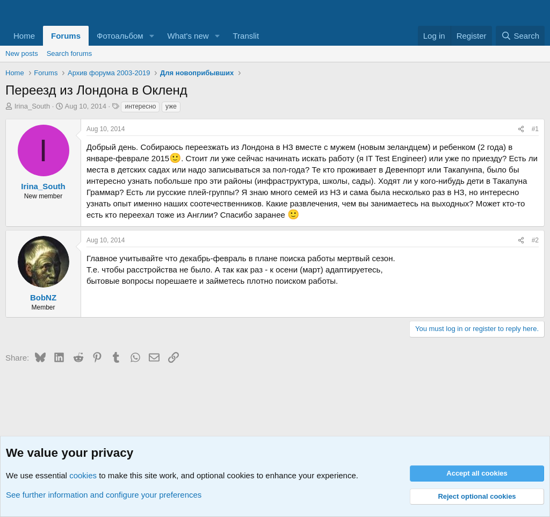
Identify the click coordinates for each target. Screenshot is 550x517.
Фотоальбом (120, 35)
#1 (535, 129)
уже (171, 106)
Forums (66, 35)
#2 (535, 240)
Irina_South (32, 106)
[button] (152, 36)
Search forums (69, 53)
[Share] (521, 129)
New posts (21, 53)
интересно (140, 106)
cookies (83, 475)
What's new (188, 35)
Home (24, 35)
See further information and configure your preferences (103, 494)
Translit (246, 35)
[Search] (520, 36)
